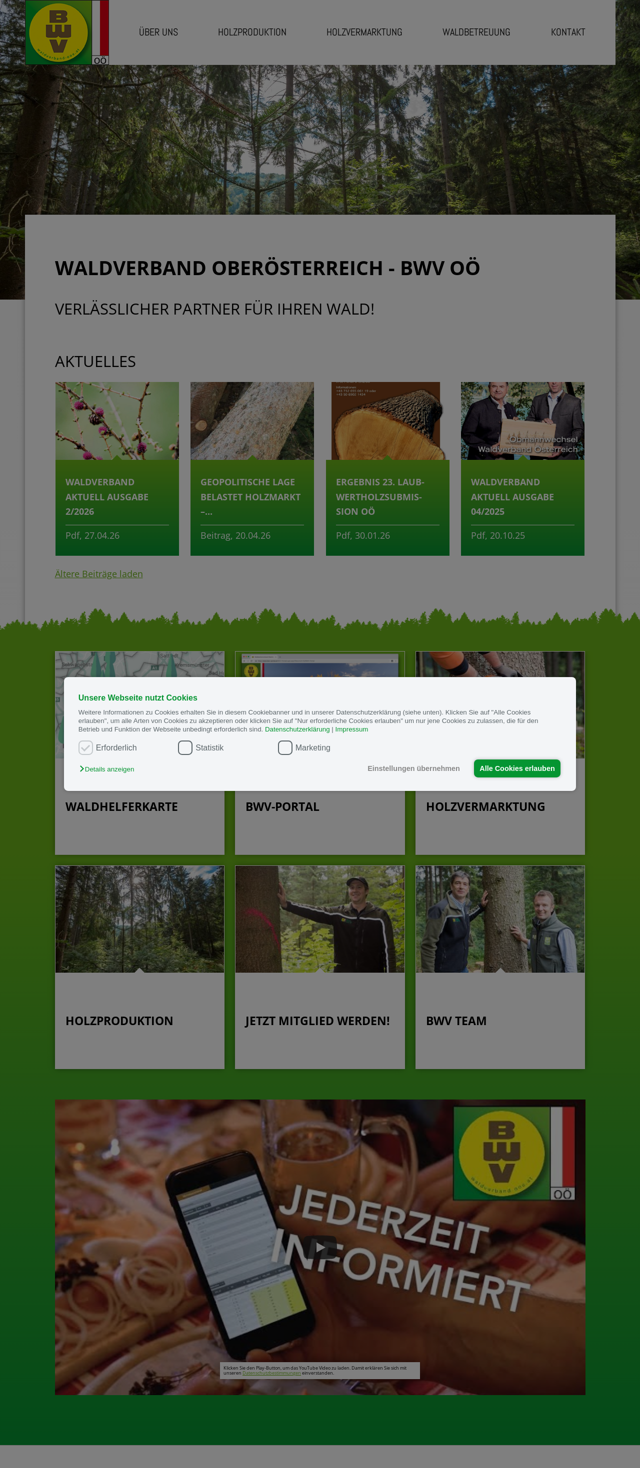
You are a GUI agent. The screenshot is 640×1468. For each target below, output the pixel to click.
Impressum (352, 729)
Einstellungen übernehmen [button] (414, 768)
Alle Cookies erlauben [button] (517, 768)
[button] (109, 769)
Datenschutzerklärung (297, 729)
